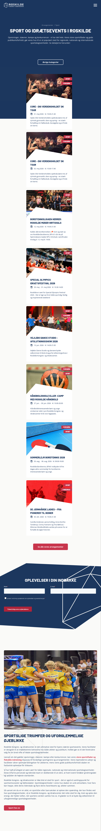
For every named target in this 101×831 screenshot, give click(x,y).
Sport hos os (14, 808)
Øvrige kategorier (51, 62)
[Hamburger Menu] (95, 5)
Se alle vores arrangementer (50, 547)
